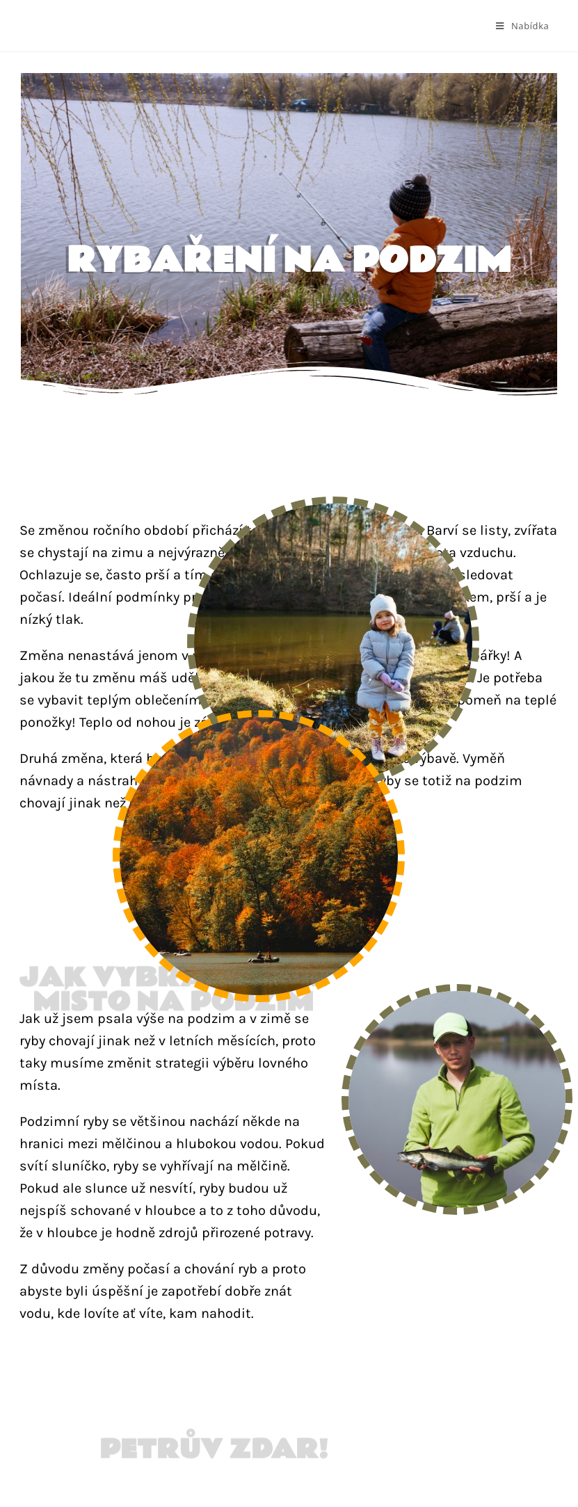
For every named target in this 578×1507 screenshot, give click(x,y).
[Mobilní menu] (522, 25)
